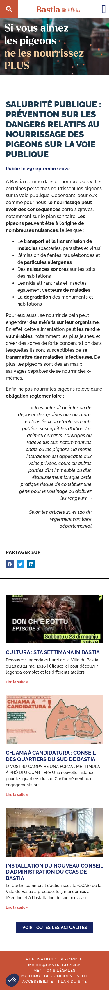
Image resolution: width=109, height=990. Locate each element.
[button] (12, 980)
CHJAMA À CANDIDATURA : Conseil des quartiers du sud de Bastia (51, 756)
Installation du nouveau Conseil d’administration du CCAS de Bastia (54, 872)
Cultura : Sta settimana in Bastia (53, 652)
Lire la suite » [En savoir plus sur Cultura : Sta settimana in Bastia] (17, 682)
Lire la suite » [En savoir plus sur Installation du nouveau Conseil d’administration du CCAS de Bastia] (17, 908)
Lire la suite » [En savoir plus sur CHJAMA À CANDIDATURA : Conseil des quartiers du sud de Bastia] (17, 795)
